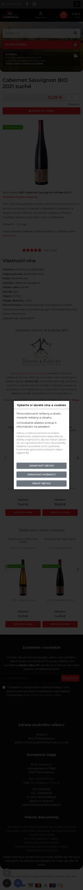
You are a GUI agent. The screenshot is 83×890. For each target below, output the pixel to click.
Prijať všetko (41, 483)
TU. (27, 453)
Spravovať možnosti (41, 474)
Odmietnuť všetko (41, 465)
